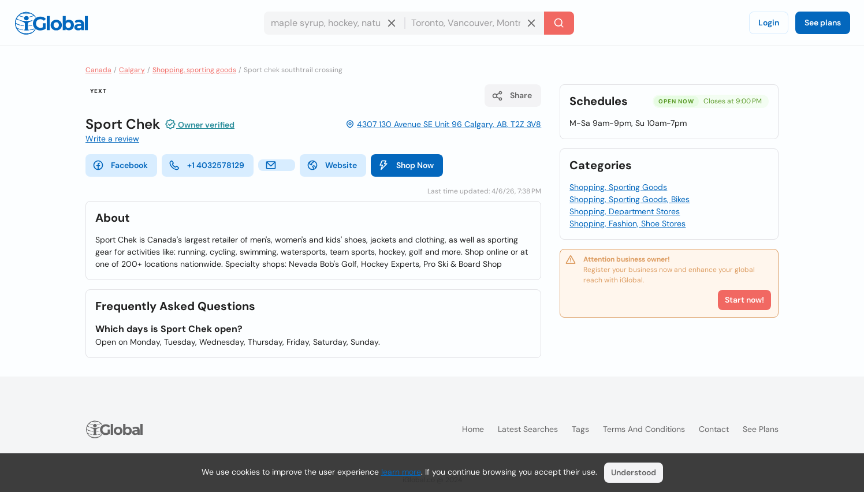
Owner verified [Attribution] (199, 124)
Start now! (744, 300)
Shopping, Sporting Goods (618, 187)
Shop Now (406, 165)
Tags (580, 429)
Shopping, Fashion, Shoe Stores (627, 223)
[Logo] (51, 23)
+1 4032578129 (206, 165)
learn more (401, 472)
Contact (714, 429)
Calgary (132, 69)
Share (511, 96)
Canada (98, 69)
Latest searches (528, 429)
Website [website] (332, 165)
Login (768, 22)
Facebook (120, 165)
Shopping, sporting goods (194, 69)
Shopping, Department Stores (624, 211)
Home (473, 429)
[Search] (559, 23)
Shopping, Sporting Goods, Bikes (629, 199)
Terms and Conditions (644, 429)
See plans (823, 22)
